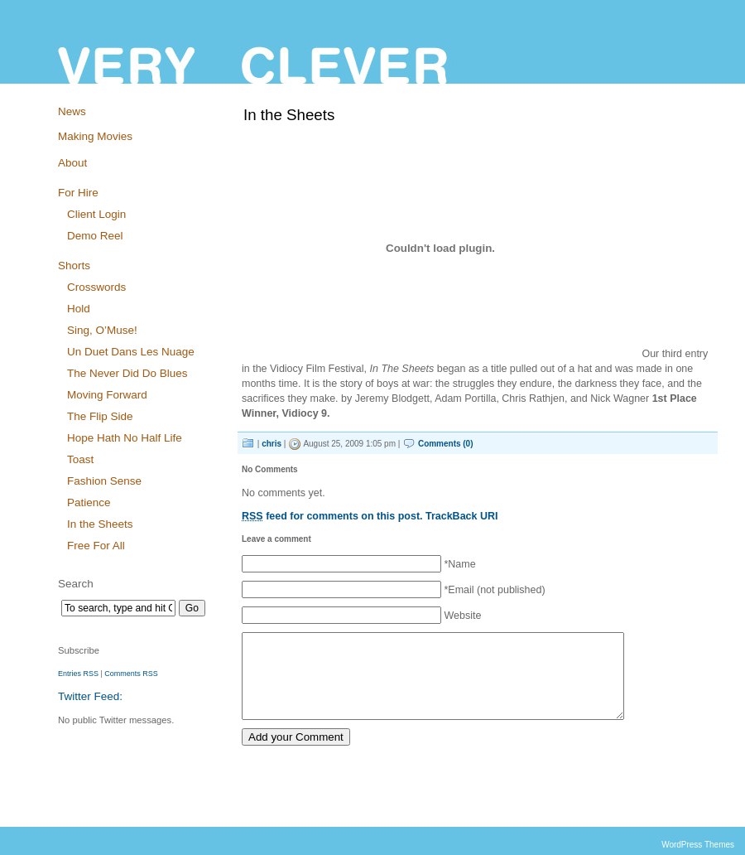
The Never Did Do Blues (127, 373)
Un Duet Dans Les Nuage (131, 351)
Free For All (96, 545)
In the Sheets (99, 524)
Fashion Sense (104, 481)
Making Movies (95, 136)
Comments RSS (130, 673)
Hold (78, 308)
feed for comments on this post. (332, 516)
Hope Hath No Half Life (124, 438)
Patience (88, 502)
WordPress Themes (697, 844)
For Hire (78, 192)
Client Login (96, 214)
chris (271, 443)
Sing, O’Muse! (102, 330)
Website (462, 615)
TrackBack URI (461, 516)
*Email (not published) (494, 590)
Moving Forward (107, 395)
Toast (80, 459)
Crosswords (96, 287)
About (72, 163)
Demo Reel (95, 235)
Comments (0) (445, 443)
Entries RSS (78, 673)
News (72, 111)
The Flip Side (99, 416)
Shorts (74, 265)
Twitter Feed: (90, 696)
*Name (459, 564)
